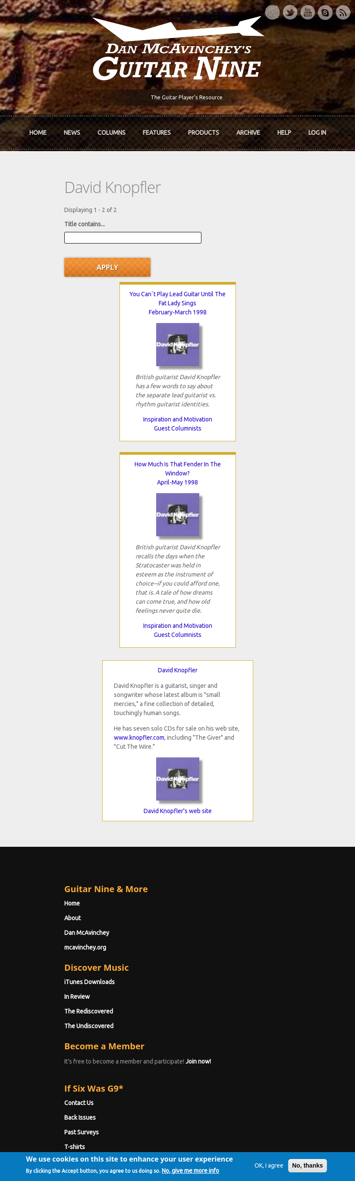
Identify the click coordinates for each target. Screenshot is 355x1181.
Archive (248, 133)
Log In (317, 133)
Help (284, 133)
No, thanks (298, 1149)
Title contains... (51, 225)
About (39, 719)
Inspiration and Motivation (104, 391)
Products (203, 133)
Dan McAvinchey (53, 734)
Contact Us (46, 904)
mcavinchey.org (52, 749)
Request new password (62, 1043)
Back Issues (47, 919)
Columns (111, 133)
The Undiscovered (56, 827)
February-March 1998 (104, 284)
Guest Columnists (104, 400)
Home (38, 133)
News (72, 133)
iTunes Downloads (56, 783)
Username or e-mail (59, 989)
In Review (44, 798)
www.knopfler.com (139, 539)
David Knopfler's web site (178, 612)
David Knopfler (178, 472)
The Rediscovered (55, 813)
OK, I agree (259, 1149)
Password (46, 1021)
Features (157, 133)
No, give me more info (64, 1173)
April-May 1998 (250, 284)
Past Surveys (48, 934)
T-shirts (41, 948)
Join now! (165, 863)
